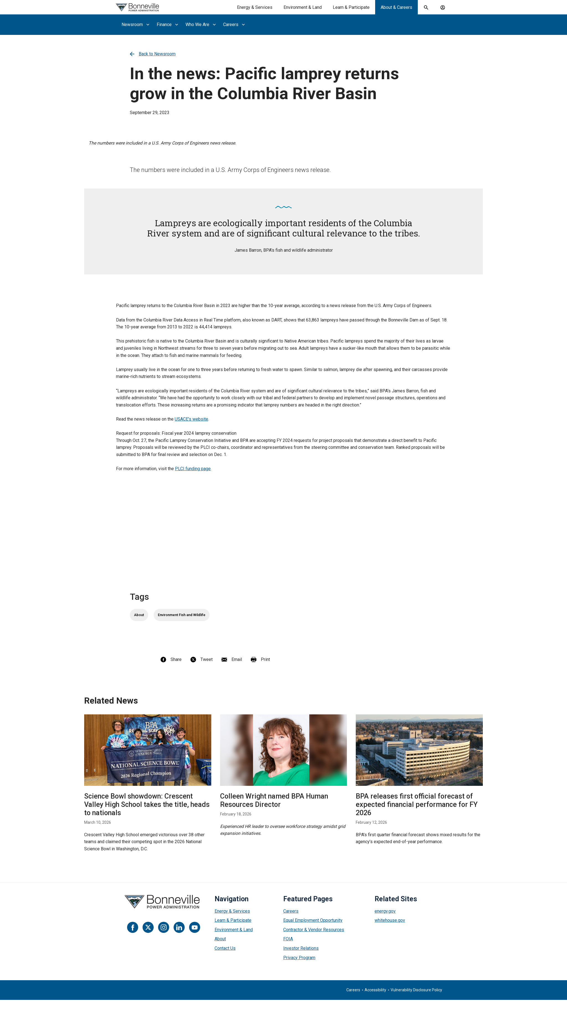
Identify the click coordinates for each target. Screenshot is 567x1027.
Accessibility (375, 990)
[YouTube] (194, 927)
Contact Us (225, 948)
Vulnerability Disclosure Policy (416, 990)
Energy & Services (232, 911)
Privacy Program (299, 957)
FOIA (288, 938)
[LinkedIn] (179, 927)
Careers (290, 911)
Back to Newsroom (153, 53)
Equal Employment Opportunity (312, 920)
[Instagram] (163, 927)
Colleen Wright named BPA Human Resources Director (274, 800)
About (139, 615)
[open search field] (426, 7)
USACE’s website (191, 419)
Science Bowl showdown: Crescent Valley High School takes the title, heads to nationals (147, 804)
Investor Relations (301, 948)
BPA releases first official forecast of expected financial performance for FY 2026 (417, 804)
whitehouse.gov (390, 920)
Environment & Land (234, 929)
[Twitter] (148, 927)
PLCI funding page (193, 468)
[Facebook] (132, 927)
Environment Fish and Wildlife (181, 615)
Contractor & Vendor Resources (313, 929)
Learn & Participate (233, 920)
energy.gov (385, 911)
